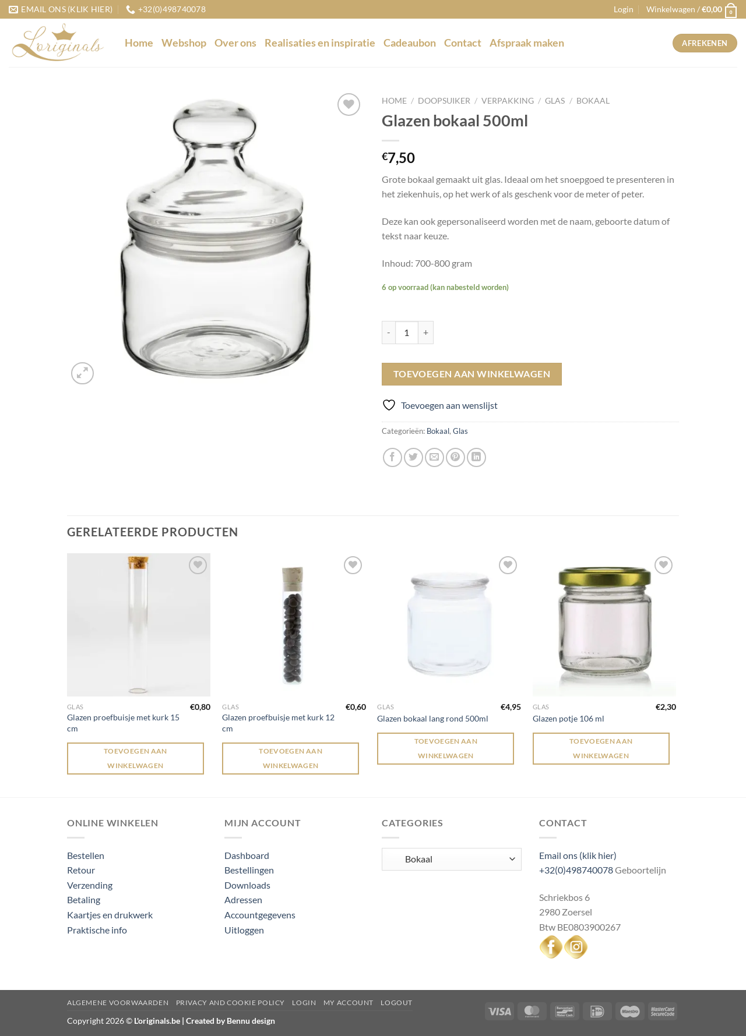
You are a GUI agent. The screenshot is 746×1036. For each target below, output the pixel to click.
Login (304, 1002)
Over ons (235, 43)
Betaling (83, 899)
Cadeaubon (409, 43)
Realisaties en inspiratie (320, 43)
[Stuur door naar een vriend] (434, 457)
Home (139, 43)
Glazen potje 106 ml (568, 718)
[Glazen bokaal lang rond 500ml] (449, 625)
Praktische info (97, 929)
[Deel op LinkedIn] (476, 457)
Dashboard (246, 855)
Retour (81, 869)
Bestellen (85, 855)
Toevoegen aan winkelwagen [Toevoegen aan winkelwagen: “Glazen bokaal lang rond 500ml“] (446, 748)
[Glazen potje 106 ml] (605, 625)
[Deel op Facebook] (392, 457)
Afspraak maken (527, 43)
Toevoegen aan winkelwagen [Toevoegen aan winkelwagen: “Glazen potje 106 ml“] (601, 748)
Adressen (243, 899)
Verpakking (507, 100)
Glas (555, 100)
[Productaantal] (406, 332)
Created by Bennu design (229, 1021)
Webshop (183, 43)
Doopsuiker (444, 100)
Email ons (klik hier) (578, 855)
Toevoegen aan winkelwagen (472, 374)
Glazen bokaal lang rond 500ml (432, 718)
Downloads (247, 884)
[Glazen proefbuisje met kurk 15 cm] (139, 625)
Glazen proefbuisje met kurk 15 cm (123, 722)
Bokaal (593, 100)
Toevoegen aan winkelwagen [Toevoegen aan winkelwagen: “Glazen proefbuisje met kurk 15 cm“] (135, 758)
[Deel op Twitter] (413, 457)
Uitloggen (244, 929)
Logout (397, 1002)
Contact (462, 43)
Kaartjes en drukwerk (110, 914)
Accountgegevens (259, 914)
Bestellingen (249, 869)
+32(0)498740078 (576, 869)
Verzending (89, 884)
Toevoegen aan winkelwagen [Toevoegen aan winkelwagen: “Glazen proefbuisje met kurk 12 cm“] (290, 758)
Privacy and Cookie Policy (230, 1002)
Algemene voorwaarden (117, 1002)
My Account (348, 1002)
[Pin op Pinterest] (455, 457)
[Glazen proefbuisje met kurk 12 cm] (294, 625)
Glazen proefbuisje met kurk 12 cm (278, 722)
